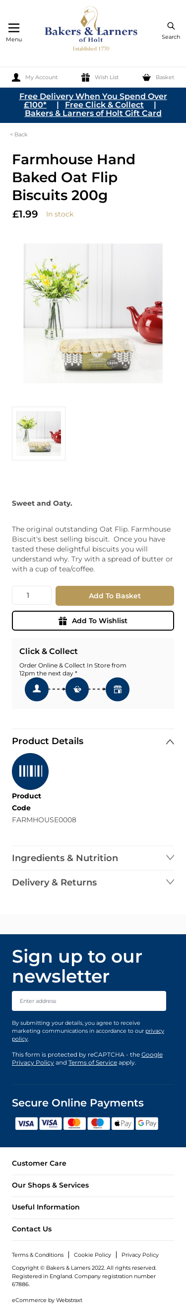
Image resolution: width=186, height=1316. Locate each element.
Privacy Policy (140, 1254)
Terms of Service (92, 1062)
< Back (19, 134)
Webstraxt (69, 1300)
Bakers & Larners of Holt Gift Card (93, 113)
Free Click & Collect (104, 105)
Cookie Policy (92, 1254)
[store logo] (91, 30)
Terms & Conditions (37, 1254)
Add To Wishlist (93, 620)
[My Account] (35, 77)
